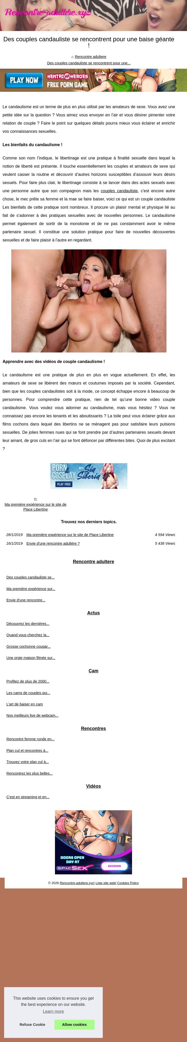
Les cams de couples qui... (28, 693)
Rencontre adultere (90, 57)
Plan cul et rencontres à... (27, 750)
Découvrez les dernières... (27, 624)
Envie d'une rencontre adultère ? (53, 543)
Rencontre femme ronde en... (30, 739)
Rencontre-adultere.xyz (77, 883)
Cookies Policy (128, 883)
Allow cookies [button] (74, 1025)
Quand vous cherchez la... (27, 635)
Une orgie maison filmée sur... (30, 658)
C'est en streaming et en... (28, 797)
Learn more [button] (53, 1011)
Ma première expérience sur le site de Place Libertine (36, 506)
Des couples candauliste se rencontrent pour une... (88, 63)
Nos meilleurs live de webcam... (32, 715)
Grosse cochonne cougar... (28, 646)
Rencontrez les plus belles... (29, 773)
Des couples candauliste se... (30, 577)
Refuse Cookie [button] (32, 1025)
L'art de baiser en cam (24, 704)
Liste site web (106, 883)
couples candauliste (119, 191)
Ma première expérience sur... (30, 589)
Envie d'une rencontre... (25, 600)
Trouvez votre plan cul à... (27, 762)
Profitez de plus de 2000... (27, 681)
